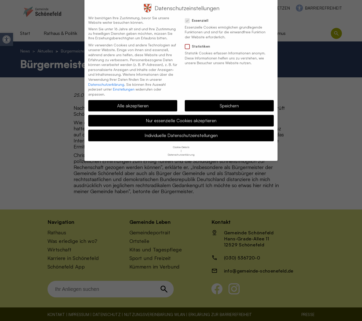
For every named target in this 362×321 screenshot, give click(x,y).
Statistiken (199, 40)
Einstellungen (123, 83)
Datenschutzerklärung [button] (181, 149)
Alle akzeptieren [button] (133, 99)
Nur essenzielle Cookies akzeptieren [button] (181, 114)
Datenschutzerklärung (106, 78)
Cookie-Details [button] (181, 141)
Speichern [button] (229, 99)
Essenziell (199, 14)
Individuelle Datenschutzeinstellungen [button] (181, 129)
